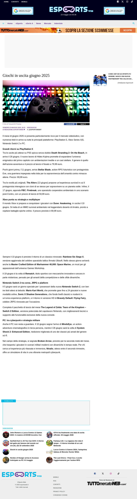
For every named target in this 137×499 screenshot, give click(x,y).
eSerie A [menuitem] (29, 23)
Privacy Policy (59, 491)
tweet (83, 124)
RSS (54, 481)
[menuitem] (3, 24)
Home (6, 2)
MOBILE (24, 2)
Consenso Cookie (60, 495)
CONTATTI (15, 2)
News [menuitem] (38, 23)
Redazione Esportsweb (13, 129)
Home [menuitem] (10, 23)
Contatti (56, 484)
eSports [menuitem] (19, 23)
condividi (70, 124)
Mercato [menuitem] (47, 23)
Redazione (57, 488)
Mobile (56, 477)
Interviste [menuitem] (58, 23)
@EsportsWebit (34, 129)
